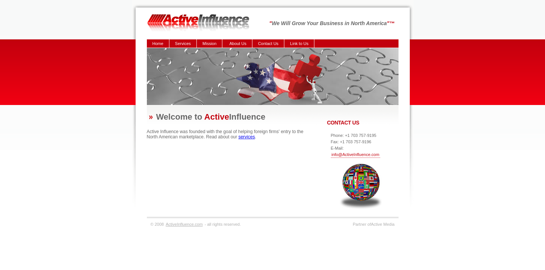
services (247, 137)
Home (157, 43)
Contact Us (268, 43)
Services (183, 43)
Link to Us (299, 43)
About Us (237, 43)
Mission (209, 43)
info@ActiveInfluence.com (355, 154)
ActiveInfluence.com (184, 224)
